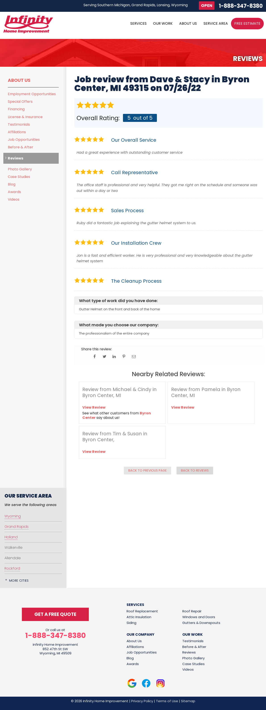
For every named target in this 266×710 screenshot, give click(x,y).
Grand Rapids (16, 526)
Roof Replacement (142, 611)
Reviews (15, 158)
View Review (94, 407)
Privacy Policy (142, 701)
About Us (19, 80)
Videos (13, 199)
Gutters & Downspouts (201, 622)
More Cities (19, 580)
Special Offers (20, 101)
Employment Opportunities (32, 94)
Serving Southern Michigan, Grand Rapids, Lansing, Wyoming (135, 5)
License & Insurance (25, 117)
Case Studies (19, 177)
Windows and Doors (198, 617)
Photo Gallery (20, 169)
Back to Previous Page (147, 470)
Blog (11, 184)
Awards (14, 192)
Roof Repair (192, 611)
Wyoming (12, 516)
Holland (11, 537)
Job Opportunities (24, 139)
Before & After (20, 147)
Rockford (12, 568)
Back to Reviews (195, 470)
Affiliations (17, 132)
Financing (16, 109)
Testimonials (19, 124)
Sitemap (188, 701)
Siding (131, 622)
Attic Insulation (139, 617)
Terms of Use (167, 701)
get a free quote (55, 614)
